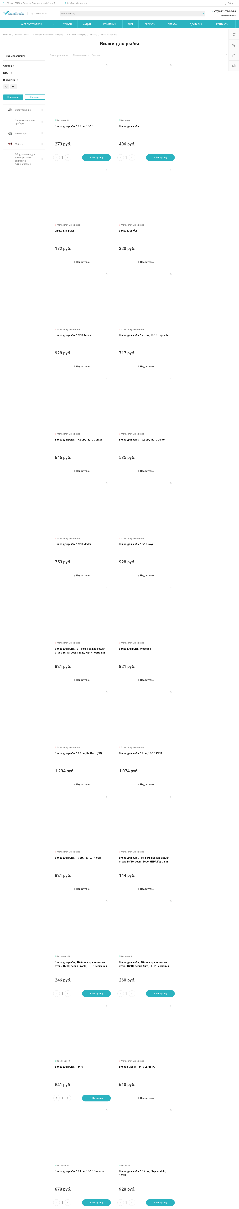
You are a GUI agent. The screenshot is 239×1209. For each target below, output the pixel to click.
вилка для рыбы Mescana (194, 430)
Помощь (87, 1152)
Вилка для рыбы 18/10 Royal (72, 430)
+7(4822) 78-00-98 (225, 11)
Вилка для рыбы (127, 123)
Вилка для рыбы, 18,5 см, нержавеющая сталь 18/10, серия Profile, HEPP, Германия (142, 638)
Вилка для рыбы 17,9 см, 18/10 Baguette (203, 226)
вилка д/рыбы (64, 226)
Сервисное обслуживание (57, 1172)
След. (68, 1100)
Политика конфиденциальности (20, 1183)
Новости (7, 1160)
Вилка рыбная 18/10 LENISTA (134, 737)
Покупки (86, 1160)
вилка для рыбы (188, 123)
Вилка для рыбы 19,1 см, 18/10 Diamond (203, 737)
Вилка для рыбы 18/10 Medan (196, 328)
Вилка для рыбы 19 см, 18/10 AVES (138, 532)
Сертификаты (10, 1188)
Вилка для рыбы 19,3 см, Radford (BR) (78, 532)
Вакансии (8, 1174)
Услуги (47, 1152)
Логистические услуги (54, 1160)
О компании (10, 1152)
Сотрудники (9, 1178)
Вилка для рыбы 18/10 (69, 737)
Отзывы (7, 1169)
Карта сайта (129, 1152)
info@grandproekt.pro (77, 3)
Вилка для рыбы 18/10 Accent (135, 226)
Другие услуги (50, 1177)
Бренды (86, 1169)
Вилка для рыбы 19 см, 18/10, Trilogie (201, 532)
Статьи (7, 1164)
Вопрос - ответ (90, 1164)
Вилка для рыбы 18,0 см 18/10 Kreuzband (142, 839)
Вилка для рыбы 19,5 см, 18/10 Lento (139, 328)
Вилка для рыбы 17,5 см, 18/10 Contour (79, 328)
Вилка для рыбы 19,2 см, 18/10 (74, 123)
